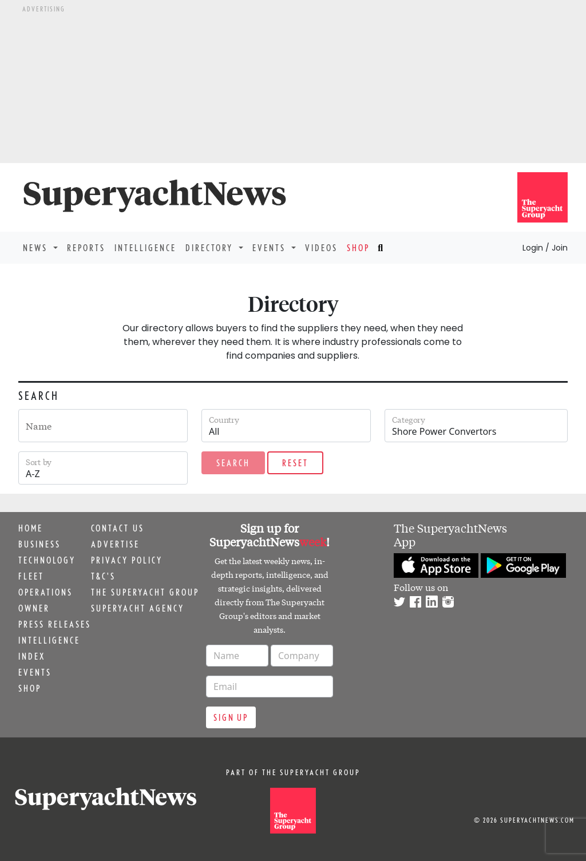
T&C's (103, 576)
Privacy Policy (127, 560)
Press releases (54, 624)
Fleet (31, 576)
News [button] (37, 248)
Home (30, 528)
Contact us (117, 528)
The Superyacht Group (145, 592)
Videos (321, 248)
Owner (34, 608)
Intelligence (145, 248)
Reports (86, 248)
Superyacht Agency (137, 608)
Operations (45, 592)
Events (35, 672)
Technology (47, 560)
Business (39, 544)
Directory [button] (210, 248)
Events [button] (270, 248)
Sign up (230, 717)
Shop (358, 248)
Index (31, 656)
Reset (295, 463)
